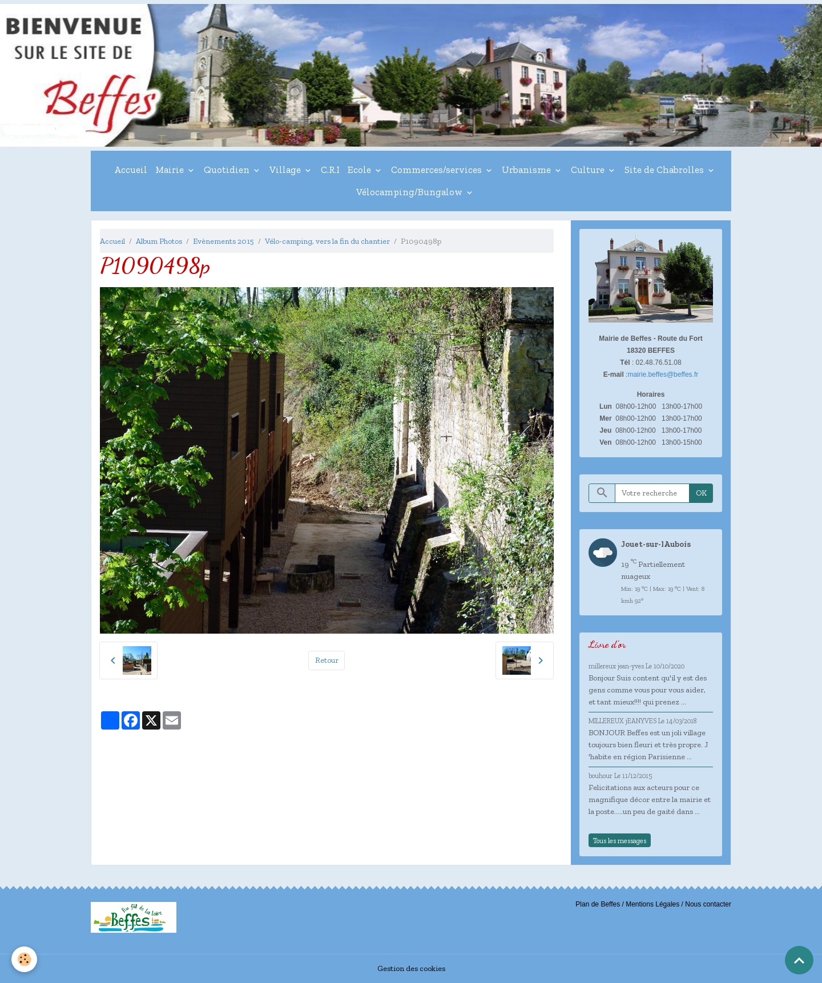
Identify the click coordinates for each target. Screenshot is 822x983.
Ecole (360, 169)
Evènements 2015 (223, 241)
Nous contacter (708, 904)
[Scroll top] (799, 960)
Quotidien (228, 169)
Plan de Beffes (597, 904)
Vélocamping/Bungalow (410, 192)
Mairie (170, 169)
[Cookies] (24, 959)
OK (701, 493)
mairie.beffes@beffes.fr (662, 374)
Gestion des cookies (411, 968)
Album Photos (159, 241)
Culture (589, 169)
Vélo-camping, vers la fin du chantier (327, 241)
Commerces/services (437, 169)
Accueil (130, 169)
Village (286, 169)
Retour (327, 660)
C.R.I (330, 169)
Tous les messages (619, 840)
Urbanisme (527, 169)
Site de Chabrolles (665, 169)
